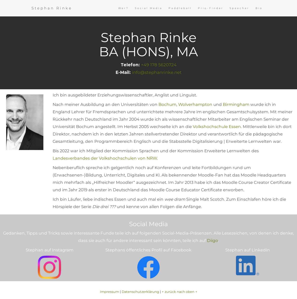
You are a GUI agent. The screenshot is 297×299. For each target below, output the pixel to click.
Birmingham (236, 104)
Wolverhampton (195, 104)
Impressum (109, 292)
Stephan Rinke (51, 8)
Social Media (148, 8)
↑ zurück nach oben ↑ (179, 292)
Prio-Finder (210, 8)
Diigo (212, 240)
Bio (259, 8)
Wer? (123, 8)
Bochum (167, 104)
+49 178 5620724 (159, 64)
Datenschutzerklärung (140, 292)
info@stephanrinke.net (157, 72)
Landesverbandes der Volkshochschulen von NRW (105, 158)
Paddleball (180, 8)
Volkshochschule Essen (217, 126)
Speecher (239, 8)
